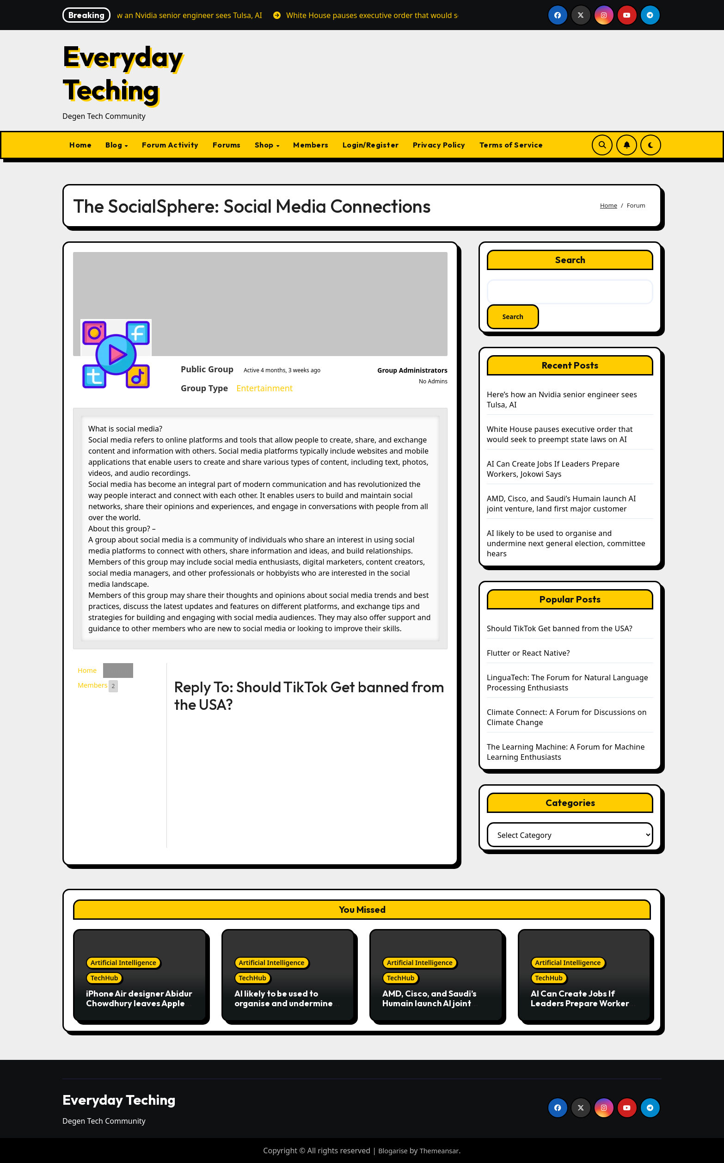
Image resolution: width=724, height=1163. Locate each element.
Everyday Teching (122, 72)
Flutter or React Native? (528, 654)
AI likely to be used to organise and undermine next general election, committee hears (566, 544)
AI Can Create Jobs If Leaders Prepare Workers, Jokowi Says (553, 470)
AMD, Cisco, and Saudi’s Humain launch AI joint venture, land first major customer (561, 504)
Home (80, 144)
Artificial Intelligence (123, 962)
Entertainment (195, 388)
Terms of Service (511, 144)
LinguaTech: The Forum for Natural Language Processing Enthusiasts (567, 683)
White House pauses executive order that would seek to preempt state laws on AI (560, 435)
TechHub (104, 977)
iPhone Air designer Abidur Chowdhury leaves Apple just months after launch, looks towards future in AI (139, 1008)
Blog (114, 144)
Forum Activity (170, 144)
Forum (122, 671)
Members (311, 144)
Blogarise (391, 1150)
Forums (227, 144)
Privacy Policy (439, 144)
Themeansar (441, 1150)
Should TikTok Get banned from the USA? (559, 629)
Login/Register (371, 144)
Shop (265, 144)
